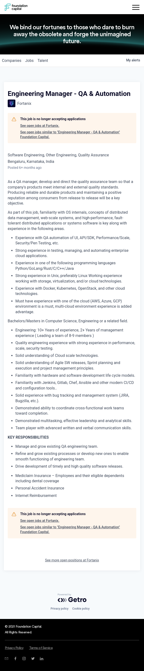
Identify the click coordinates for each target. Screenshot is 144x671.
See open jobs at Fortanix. (39, 126)
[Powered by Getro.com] (72, 598)
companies (11, 60)
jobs (29, 60)
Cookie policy (81, 608)
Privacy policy (59, 608)
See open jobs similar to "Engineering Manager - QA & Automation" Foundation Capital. (70, 134)
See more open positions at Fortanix (72, 560)
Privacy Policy (14, 648)
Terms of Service (41, 648)
